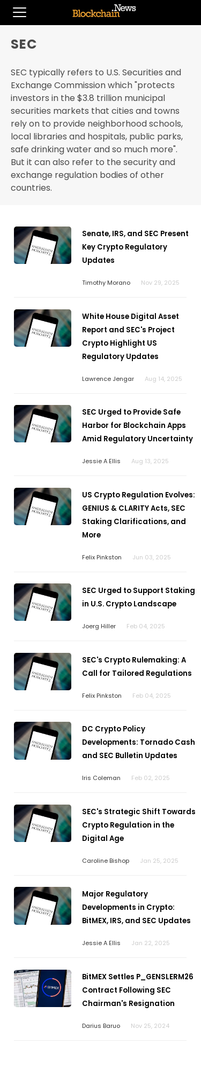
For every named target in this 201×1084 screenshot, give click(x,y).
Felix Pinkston (102, 557)
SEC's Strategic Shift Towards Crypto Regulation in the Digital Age (139, 825)
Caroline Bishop (105, 860)
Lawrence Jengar (108, 379)
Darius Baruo (101, 1025)
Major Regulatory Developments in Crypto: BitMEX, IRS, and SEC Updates (136, 907)
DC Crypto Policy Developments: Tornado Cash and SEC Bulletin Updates (138, 742)
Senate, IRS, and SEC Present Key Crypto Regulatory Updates (135, 247)
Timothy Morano (106, 282)
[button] (13, 12)
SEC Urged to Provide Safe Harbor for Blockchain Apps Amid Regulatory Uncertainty (137, 425)
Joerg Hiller (99, 626)
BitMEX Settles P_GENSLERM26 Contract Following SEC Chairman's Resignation (137, 990)
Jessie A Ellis (101, 461)
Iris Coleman (101, 778)
